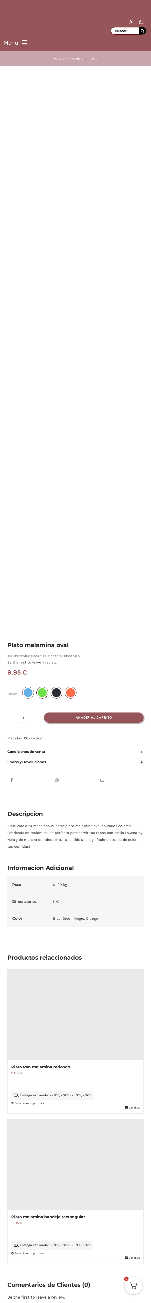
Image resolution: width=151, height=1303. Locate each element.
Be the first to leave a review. (32, 143)
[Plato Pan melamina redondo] (75, 495)
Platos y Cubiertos (51, 862)
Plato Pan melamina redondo (40, 547)
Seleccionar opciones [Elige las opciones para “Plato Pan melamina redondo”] (29, 584)
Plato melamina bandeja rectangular (48, 697)
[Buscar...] (125, 31)
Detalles (134, 588)
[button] (28, 173)
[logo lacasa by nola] (75, 5)
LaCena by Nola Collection (94, 857)
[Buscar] (142, 31)
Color (12, 174)
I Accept (75, 1229)
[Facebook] (11, 261)
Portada (58, 58)
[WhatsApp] (57, 261)
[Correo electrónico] (102, 261)
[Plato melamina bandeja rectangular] (75, 645)
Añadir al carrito (94, 198)
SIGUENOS (89, 1182)
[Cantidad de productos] (23, 198)
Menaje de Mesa (50, 857)
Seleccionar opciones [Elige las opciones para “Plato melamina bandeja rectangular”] (29, 734)
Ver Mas (57, 1182)
